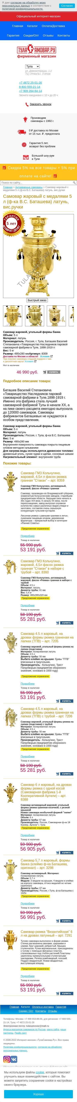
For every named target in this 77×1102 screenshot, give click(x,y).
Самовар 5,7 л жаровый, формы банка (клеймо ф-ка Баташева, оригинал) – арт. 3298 (45, 864)
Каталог (32, 26)
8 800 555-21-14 (29, 86)
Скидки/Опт (31, 35)
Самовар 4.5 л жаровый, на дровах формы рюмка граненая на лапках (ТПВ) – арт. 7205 (47, 637)
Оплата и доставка (43, 1006)
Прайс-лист (21, 1033)
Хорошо (38, 1094)
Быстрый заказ (37, 300)
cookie (40, 1072)
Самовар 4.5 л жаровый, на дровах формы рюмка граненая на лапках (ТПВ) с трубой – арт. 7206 (47, 712)
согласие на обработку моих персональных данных (24, 4)
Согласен (66, 6)
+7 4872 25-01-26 (30, 82)
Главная (17, 26)
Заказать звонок (40, 104)
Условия (44, 356)
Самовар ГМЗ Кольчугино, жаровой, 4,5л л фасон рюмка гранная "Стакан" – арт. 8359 (44, 476)
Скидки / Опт (26, 1011)
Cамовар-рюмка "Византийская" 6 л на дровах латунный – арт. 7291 (46, 933)
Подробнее (27, 535)
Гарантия (13, 35)
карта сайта (53, 1029)
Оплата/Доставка (53, 26)
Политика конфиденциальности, (20, 1047)
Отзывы (48, 35)
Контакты (63, 35)
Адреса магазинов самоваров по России (24, 1029)
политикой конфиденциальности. (22, 8)
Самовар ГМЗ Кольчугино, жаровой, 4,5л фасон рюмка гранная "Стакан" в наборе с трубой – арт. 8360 (42, 566)
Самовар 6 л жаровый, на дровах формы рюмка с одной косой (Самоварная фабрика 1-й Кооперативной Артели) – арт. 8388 (46, 792)
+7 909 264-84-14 (30, 91)
